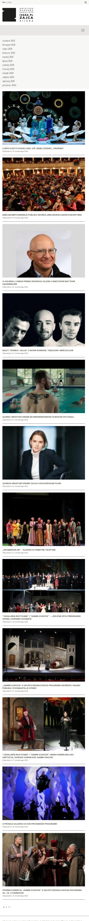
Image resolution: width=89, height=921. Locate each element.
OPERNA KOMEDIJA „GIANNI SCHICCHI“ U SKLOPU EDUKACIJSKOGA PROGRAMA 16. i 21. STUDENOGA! (42, 891)
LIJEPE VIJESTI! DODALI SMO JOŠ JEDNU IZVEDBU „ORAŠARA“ (33, 148)
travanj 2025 (8, 69)
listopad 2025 (8, 44)
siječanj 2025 (8, 81)
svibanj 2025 (8, 64)
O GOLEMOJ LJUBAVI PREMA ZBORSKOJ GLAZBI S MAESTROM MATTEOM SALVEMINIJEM (38, 282)
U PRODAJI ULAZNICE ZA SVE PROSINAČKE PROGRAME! (29, 823)
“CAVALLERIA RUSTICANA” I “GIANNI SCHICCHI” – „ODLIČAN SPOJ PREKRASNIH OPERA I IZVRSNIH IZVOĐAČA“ (41, 617)
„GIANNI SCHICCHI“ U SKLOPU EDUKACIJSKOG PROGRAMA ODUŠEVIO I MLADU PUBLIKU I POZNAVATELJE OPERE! (41, 687)
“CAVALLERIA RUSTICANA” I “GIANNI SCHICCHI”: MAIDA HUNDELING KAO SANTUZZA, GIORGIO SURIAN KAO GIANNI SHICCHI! (38, 756)
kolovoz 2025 (8, 52)
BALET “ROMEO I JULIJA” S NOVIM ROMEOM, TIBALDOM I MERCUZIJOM (37, 350)
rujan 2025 (7, 48)
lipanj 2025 (7, 60)
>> (9, 906)
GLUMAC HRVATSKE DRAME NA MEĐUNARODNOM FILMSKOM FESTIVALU (38, 417)
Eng (9, 2)
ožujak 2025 (8, 73)
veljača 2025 (8, 77)
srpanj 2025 (8, 56)
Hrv (3, 2)
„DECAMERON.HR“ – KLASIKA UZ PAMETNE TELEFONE (29, 549)
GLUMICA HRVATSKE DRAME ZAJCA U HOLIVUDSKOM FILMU (31, 483)
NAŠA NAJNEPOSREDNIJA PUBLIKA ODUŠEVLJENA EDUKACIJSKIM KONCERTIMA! (42, 215)
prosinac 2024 (9, 85)
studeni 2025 (8, 40)
